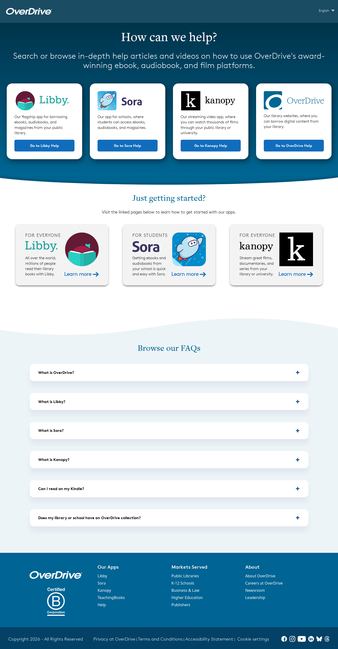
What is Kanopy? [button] (53, 459)
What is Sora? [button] (51, 430)
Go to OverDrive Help (294, 145)
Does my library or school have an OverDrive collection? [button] (89, 517)
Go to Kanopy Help (210, 145)
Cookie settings (253, 639)
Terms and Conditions (160, 639)
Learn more (81, 274)
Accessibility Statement (209, 639)
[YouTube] (302, 639)
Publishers (181, 604)
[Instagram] (292, 639)
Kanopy (104, 590)
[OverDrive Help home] (29, 11)
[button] (132, 567)
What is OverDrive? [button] (56, 372)
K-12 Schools (183, 583)
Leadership (255, 597)
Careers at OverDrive (264, 583)
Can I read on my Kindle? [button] (61, 488)
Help (102, 604)
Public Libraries (185, 576)
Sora (102, 583)
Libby (102, 576)
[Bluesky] (319, 639)
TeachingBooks (111, 597)
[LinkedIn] (311, 639)
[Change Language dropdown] (327, 10)
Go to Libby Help (44, 145)
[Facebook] (284, 639)
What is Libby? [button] (51, 401)
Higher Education (187, 597)
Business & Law (185, 590)
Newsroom (255, 590)
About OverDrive (260, 576)
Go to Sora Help (127, 145)
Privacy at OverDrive (114, 639)
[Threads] (327, 639)
